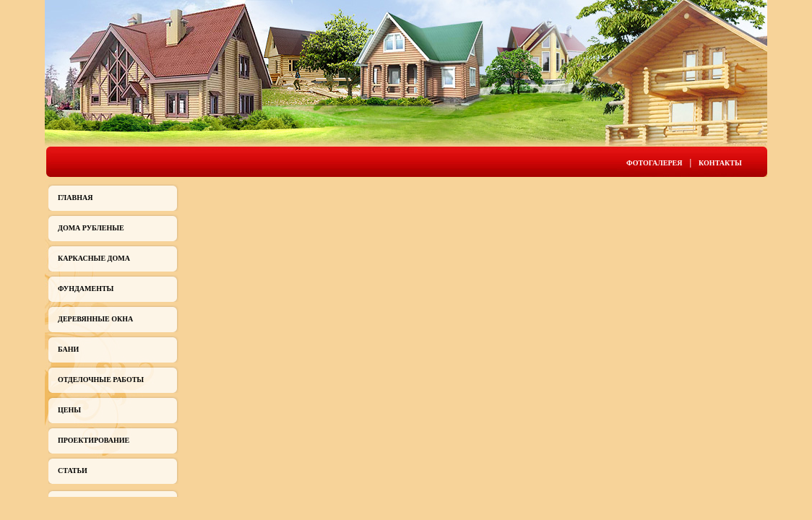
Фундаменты (85, 288)
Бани (68, 349)
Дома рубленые (91, 228)
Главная (75, 198)
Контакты (720, 163)
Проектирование (93, 440)
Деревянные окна (95, 319)
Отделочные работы (101, 380)
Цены (69, 410)
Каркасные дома (94, 258)
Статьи (72, 470)
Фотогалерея (654, 163)
